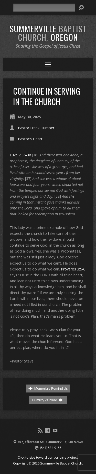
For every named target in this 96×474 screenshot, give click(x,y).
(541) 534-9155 (50, 447)
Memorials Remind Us (48, 388)
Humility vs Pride (47, 400)
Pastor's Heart (30, 138)
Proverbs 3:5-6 (73, 269)
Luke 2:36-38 (20, 155)
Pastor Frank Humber (36, 127)
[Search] (44, 8)
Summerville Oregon (48, 32)
